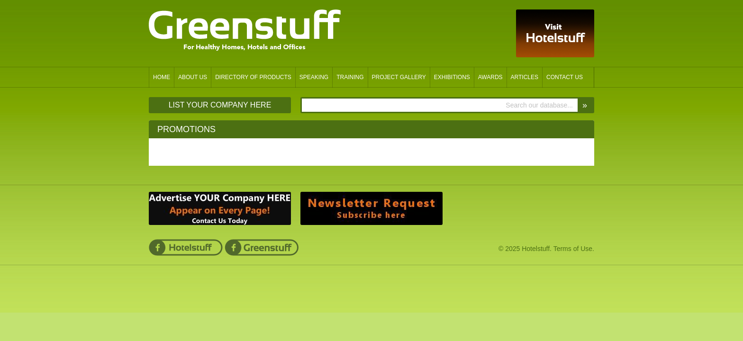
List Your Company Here (220, 105)
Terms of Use (572, 248)
